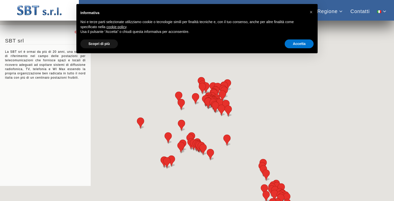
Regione (330, 11)
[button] (171, 161)
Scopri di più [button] (99, 44)
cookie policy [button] (116, 27)
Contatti (360, 11)
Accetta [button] (299, 44)
